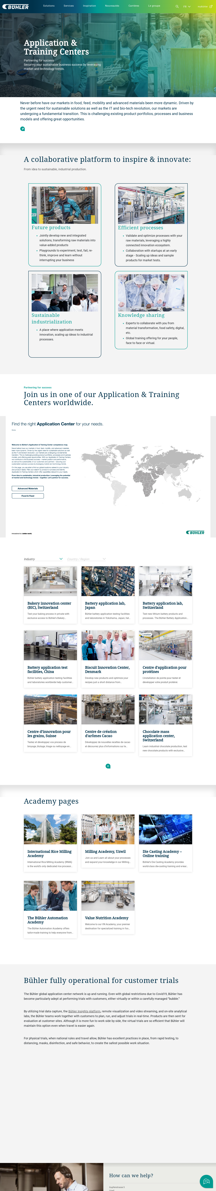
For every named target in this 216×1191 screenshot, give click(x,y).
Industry (43, 559)
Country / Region (86, 559)
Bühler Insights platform (84, 1011)
